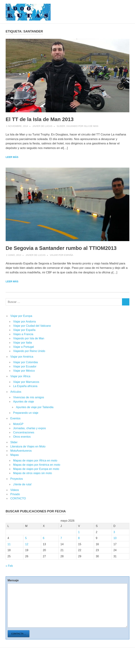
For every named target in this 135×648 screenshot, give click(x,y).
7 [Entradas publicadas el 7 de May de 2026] (61, 538)
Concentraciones (23, 432)
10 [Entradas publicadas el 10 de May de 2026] (115, 538)
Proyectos (16, 478)
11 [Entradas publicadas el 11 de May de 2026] (9, 544)
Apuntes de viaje (23, 401)
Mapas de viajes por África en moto (35, 460)
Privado (15, 494)
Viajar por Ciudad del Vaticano (32, 325)
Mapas (14, 454)
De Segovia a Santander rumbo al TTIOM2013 (66, 248)
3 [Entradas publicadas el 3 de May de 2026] (114, 532)
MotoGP (18, 424)
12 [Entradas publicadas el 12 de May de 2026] (26, 544)
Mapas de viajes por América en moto (36, 464)
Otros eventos (22, 436)
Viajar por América (21, 356)
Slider (61, 126)
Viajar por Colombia (25, 362)
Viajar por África (20, 376)
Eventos (15, 418)
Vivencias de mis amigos (28, 397)
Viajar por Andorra (24, 321)
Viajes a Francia (23, 334)
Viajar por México (24, 370)
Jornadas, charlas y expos (29, 428)
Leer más (12, 157)
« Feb (9, 565)
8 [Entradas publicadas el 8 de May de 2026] (79, 538)
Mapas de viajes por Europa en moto (36, 468)
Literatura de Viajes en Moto (28, 446)
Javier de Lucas (42, 126)
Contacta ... (18, 633)
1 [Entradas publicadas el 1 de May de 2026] (79, 532)
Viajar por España (61, 255)
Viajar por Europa (21, 315)
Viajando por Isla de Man (82, 126)
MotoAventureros (21, 450)
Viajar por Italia (22, 342)
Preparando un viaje (25, 412)
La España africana (25, 386)
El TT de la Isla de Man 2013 (43, 119)
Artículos (15, 391)
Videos (14, 490)
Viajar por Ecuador (24, 366)
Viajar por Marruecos (26, 381)
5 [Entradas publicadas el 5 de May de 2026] (26, 538)
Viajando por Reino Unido (29, 351)
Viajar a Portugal (23, 346)
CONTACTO (18, 498)
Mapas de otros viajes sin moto (32, 473)
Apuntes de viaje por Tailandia (34, 407)
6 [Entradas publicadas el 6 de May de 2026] (43, 538)
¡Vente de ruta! (22, 484)
